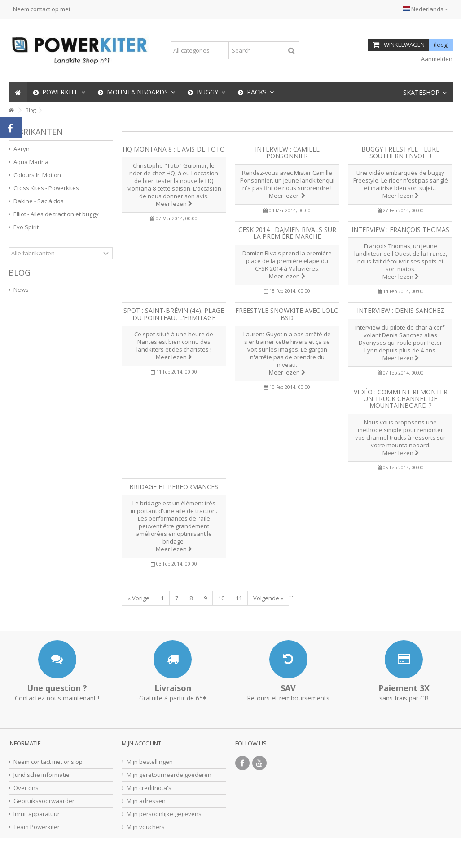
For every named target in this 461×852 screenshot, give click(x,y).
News (21, 290)
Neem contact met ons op (48, 762)
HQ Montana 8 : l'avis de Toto (174, 149)
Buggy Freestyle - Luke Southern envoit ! (400, 152)
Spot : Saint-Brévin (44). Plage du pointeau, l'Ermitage (173, 313)
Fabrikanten (36, 131)
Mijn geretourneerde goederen (169, 775)
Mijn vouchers (146, 827)
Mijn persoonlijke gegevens (164, 814)
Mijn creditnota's (149, 788)
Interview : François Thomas (400, 229)
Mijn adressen (146, 801)
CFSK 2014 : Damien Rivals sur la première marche (287, 233)
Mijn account (141, 743)
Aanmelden (436, 59)
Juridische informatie (41, 775)
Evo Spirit (26, 227)
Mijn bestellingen (150, 762)
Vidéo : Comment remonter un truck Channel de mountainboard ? (401, 399)
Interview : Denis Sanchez (400, 310)
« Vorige (138, 598)
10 (221, 598)
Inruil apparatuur (36, 814)
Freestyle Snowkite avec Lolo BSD (287, 313)
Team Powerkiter (36, 827)
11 (239, 598)
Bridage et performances (173, 486)
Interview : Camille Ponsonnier (287, 152)
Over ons (26, 788)
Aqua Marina (30, 162)
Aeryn (21, 149)
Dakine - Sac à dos (38, 201)
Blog (20, 272)
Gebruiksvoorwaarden (44, 801)
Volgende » (268, 598)
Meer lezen (174, 204)
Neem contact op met (41, 9)
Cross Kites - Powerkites (46, 188)
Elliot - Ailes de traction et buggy (56, 214)
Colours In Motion (37, 175)
